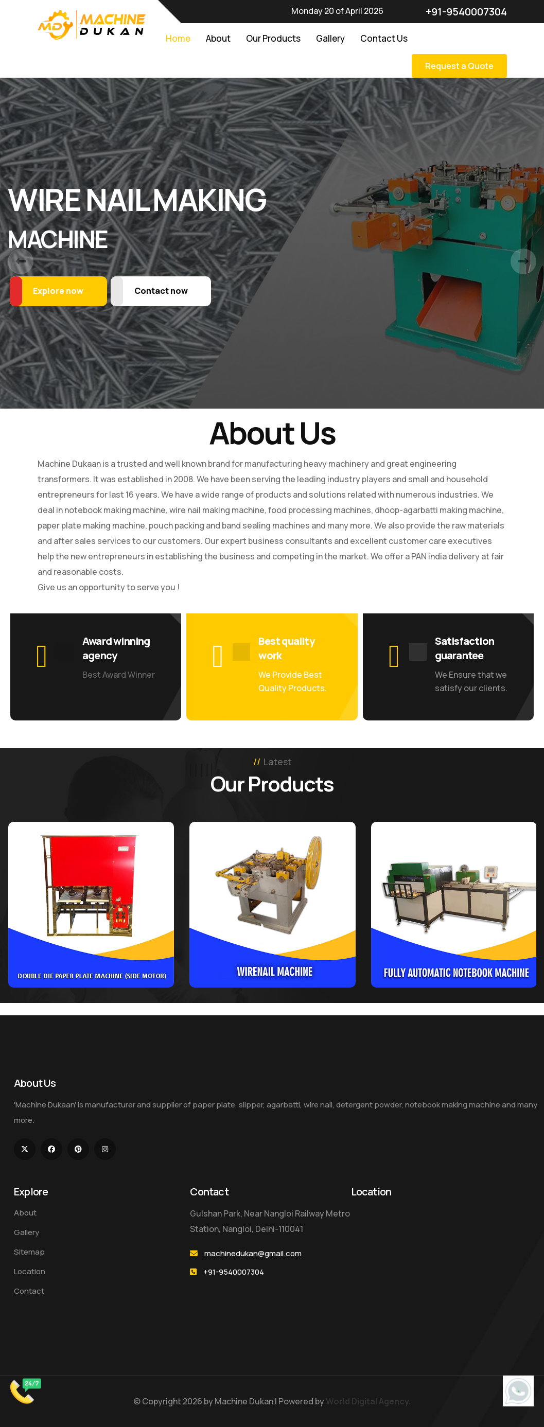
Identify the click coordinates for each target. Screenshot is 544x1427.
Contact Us (384, 38)
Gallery (330, 38)
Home (178, 38)
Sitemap (29, 1251)
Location (29, 1271)
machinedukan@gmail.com (253, 1253)
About (218, 38)
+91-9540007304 (460, 12)
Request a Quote (459, 66)
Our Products (273, 38)
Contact (29, 1290)
